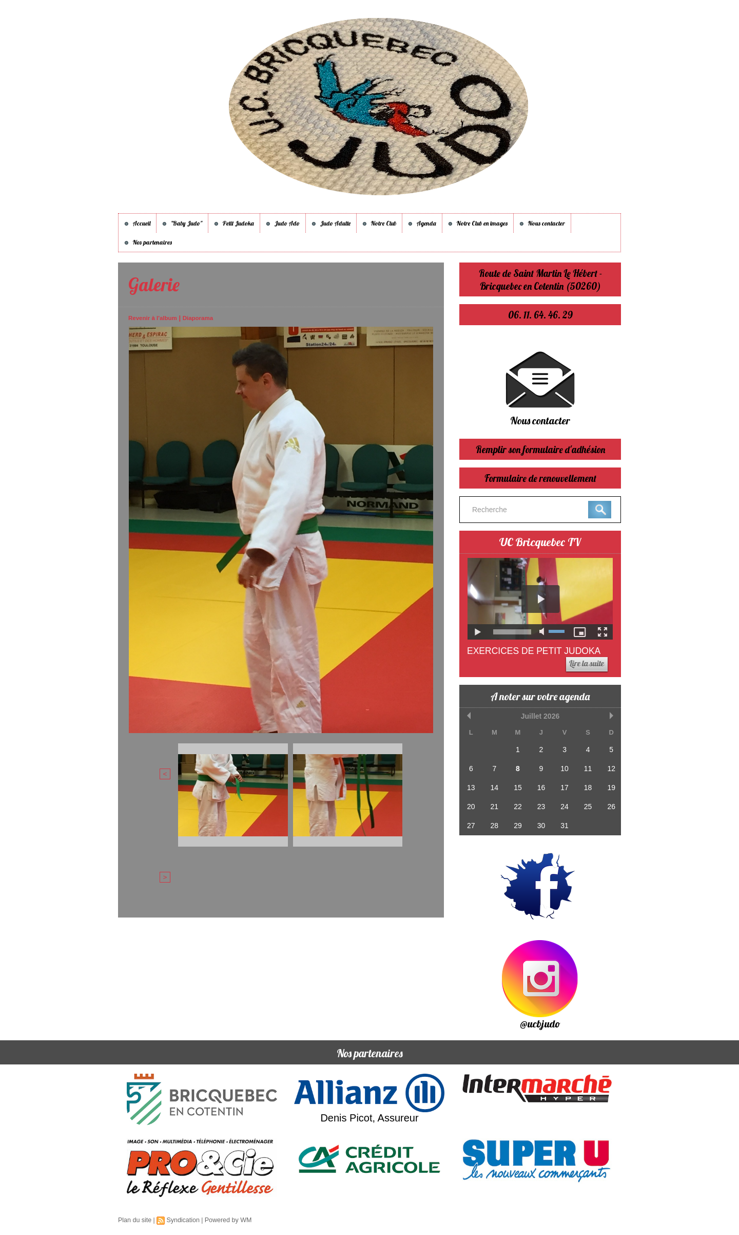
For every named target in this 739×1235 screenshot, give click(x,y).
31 (563, 822)
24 (563, 804)
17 (563, 785)
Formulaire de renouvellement (540, 478)
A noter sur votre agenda (540, 696)
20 (470, 804)
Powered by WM (224, 1220)
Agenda (422, 223)
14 (493, 785)
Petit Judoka (234, 223)
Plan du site (134, 1220)
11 (586, 767)
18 (586, 785)
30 (539, 822)
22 (516, 804)
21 (493, 804)
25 (586, 804)
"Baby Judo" (182, 223)
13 (470, 785)
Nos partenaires (148, 242)
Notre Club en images (478, 223)
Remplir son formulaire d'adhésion (540, 449)
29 (516, 822)
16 (539, 785)
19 (609, 785)
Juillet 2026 (540, 716)
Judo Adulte (331, 223)
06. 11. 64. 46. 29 (540, 314)
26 (609, 804)
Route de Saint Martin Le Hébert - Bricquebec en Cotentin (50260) (540, 279)
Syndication (181, 1220)
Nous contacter (542, 223)
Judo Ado (283, 223)
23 (539, 804)
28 (493, 822)
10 (563, 767)
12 (609, 767)
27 (470, 822)
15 (516, 785)
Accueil (137, 223)
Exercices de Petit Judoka (536, 651)
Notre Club (379, 223)
